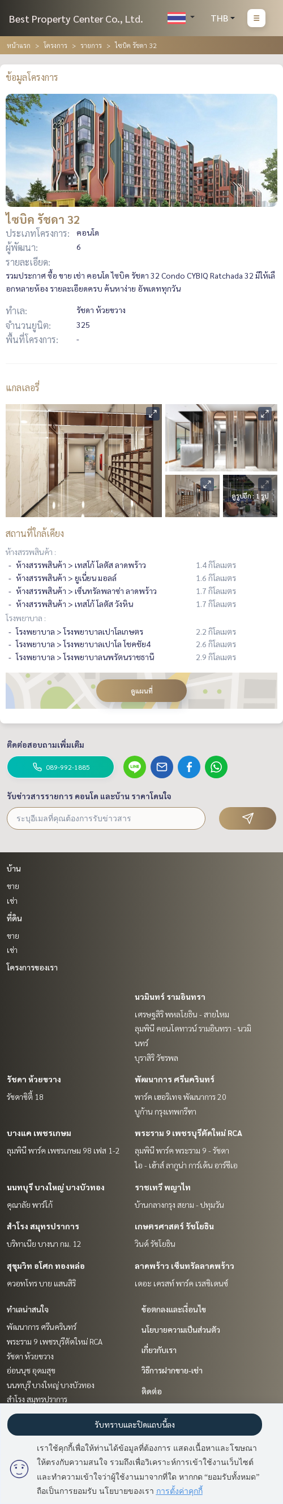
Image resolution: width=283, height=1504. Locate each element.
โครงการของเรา (32, 967)
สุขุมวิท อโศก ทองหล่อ (46, 1265)
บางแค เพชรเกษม (39, 1133)
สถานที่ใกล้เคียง (35, 533)
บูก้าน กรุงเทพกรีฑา (165, 1111)
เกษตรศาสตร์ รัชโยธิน (174, 1226)
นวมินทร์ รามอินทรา (170, 996)
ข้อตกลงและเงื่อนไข (174, 1309)
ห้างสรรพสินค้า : (31, 552)
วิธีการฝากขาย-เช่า (172, 1370)
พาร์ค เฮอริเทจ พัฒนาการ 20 (180, 1096)
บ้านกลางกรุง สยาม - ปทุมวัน (179, 1204)
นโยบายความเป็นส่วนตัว (181, 1329)
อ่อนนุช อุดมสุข (31, 1370)
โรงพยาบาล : (26, 618)
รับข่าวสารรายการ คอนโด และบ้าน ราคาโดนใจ (89, 796)
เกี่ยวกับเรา (159, 1350)
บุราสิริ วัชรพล (156, 1057)
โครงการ (55, 45)
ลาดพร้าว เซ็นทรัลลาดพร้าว (184, 1265)
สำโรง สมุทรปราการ (43, 1226)
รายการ (91, 45)
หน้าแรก (19, 45)
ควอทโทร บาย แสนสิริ (41, 1283)
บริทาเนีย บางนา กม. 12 (44, 1243)
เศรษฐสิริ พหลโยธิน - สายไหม (182, 1014)
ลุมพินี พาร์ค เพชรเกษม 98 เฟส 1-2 (63, 1150)
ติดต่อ (152, 1391)
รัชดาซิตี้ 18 (25, 1096)
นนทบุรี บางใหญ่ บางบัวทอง (56, 1187)
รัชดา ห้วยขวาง (34, 1079)
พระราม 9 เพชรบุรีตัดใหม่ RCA (188, 1133)
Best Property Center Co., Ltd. (76, 18)
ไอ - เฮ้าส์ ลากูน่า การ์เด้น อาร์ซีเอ (186, 1165)
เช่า (12, 900)
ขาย (13, 886)
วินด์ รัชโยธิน (155, 1243)
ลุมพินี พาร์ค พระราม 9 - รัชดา (182, 1150)
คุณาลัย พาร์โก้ (30, 1204)
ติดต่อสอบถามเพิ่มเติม (45, 744)
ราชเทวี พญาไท (163, 1187)
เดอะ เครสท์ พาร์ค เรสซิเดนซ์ (181, 1283)
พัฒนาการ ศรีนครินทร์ (175, 1079)
